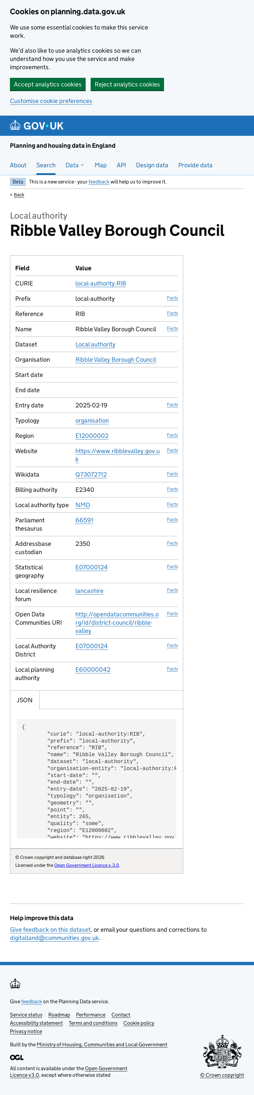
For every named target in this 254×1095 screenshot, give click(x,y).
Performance (91, 1015)
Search (46, 165)
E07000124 (91, 567)
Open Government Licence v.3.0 (86, 865)
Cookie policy (138, 1023)
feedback (99, 182)
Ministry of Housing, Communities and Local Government (102, 1044)
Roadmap (59, 1015)
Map (101, 165)
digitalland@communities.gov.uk (54, 938)
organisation (92, 420)
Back (19, 194)
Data (75, 165)
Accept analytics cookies (48, 84)
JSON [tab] (25, 700)
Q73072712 (91, 474)
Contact (120, 1015)
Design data (152, 165)
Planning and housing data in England (62, 145)
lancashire (89, 591)
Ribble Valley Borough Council (115, 359)
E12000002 (91, 436)
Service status (26, 1015)
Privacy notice (26, 1031)
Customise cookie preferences (51, 101)
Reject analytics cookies (127, 84)
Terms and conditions (93, 1023)
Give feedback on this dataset (50, 929)
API (121, 165)
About (18, 165)
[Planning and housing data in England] (38, 126)
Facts (172, 298)
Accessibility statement (36, 1023)
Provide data (195, 165)
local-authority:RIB (100, 283)
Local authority (95, 344)
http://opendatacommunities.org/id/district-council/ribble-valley (117, 622)
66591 (84, 520)
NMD (82, 505)
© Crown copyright (222, 1075)
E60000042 (92, 669)
